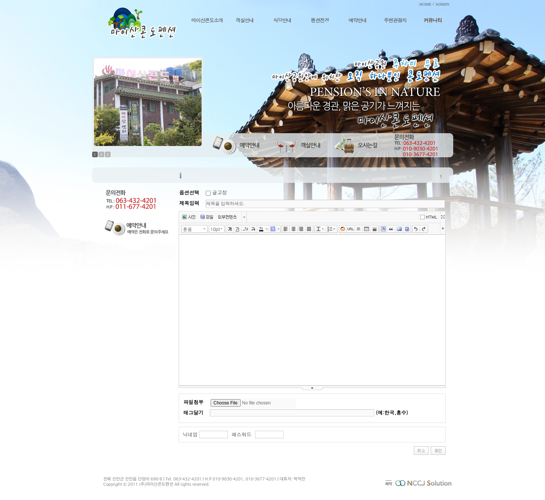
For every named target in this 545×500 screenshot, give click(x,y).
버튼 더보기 (244, 217)
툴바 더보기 (443, 228)
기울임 (245, 229)
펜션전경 (320, 20)
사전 (407, 229)
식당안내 (282, 20)
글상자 (383, 229)
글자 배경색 (273, 229)
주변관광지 (395, 20)
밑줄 (237, 229)
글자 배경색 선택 (279, 229)
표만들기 (366, 229)
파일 (206, 217)
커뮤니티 (433, 20)
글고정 (219, 192)
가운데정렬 (294, 229)
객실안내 (245, 20)
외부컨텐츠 (227, 217)
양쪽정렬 (309, 229)
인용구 (391, 229)
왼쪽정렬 (286, 229)
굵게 (230, 229)
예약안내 (358, 20)
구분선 (374, 229)
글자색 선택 (267, 229)
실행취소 (416, 229)
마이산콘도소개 (207, 20)
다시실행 (424, 229)
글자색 (261, 229)
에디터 (430, 216)
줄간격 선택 (324, 229)
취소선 (253, 229)
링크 (351, 229)
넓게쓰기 (443, 217)
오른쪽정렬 (301, 229)
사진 (188, 217)
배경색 (399, 229)
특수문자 (359, 229)
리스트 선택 (336, 229)
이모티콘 (343, 229)
